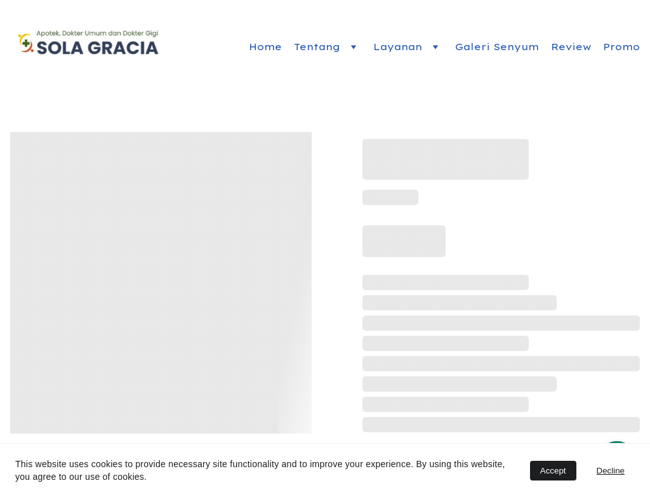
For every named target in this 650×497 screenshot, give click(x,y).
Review (571, 47)
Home (265, 47)
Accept (553, 470)
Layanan (397, 47)
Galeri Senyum (497, 47)
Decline (611, 470)
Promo (621, 47)
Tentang (317, 47)
